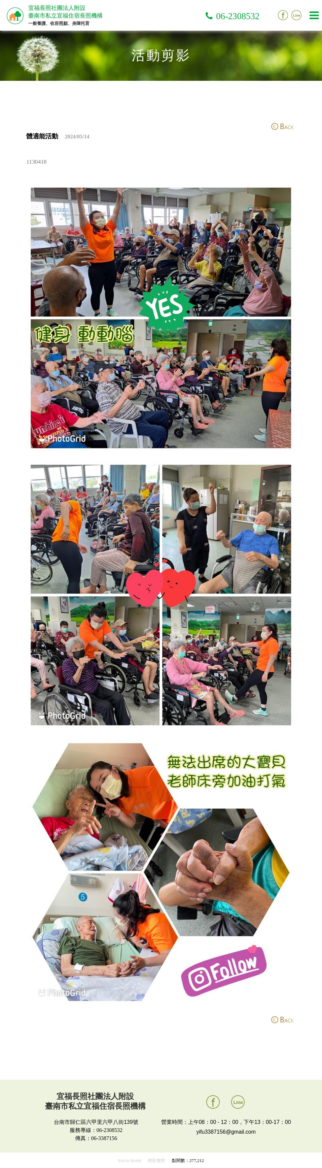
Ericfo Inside (129, 1160)
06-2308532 (237, 16)
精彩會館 (156, 1160)
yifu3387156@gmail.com (226, 1132)
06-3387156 (104, 1138)
